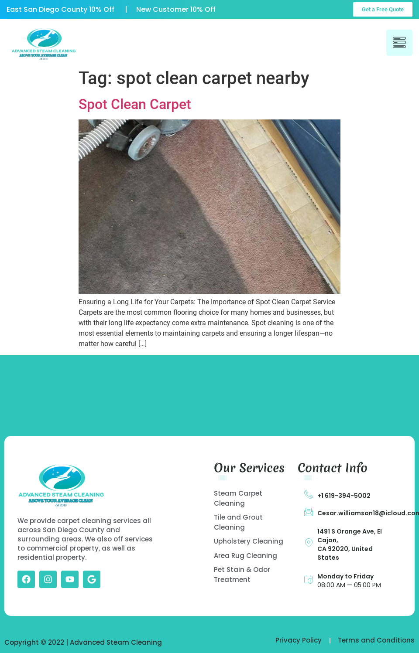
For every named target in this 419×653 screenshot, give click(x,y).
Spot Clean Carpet (135, 104)
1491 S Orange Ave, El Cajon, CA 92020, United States (349, 544)
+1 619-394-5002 (344, 495)
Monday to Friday (345, 576)
